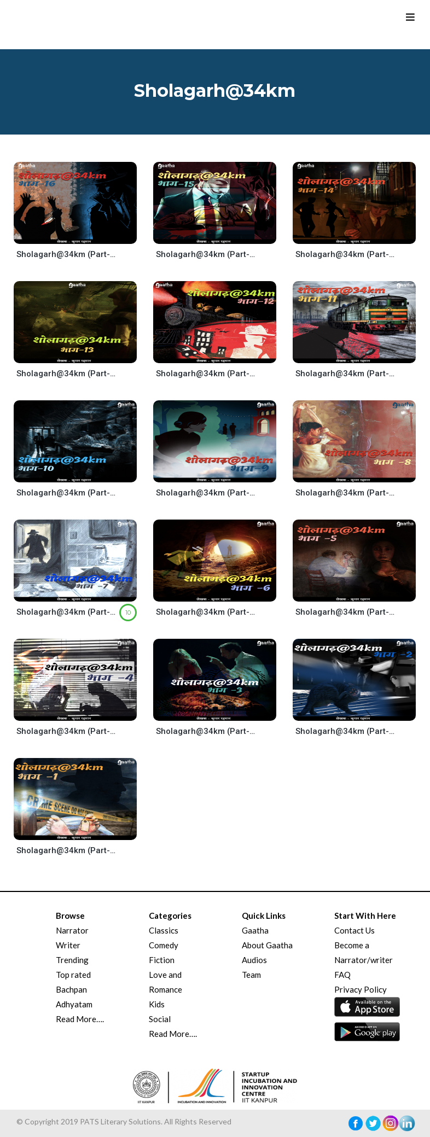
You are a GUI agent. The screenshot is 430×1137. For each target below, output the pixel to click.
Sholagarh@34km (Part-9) (206, 493)
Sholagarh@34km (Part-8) (346, 493)
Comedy (163, 945)
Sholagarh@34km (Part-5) (346, 612)
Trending (72, 960)
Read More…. (80, 1019)
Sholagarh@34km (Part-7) (67, 612)
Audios (254, 960)
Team (251, 974)
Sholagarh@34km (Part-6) (206, 612)
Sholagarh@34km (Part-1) (67, 850)
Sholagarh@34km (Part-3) (206, 731)
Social (160, 1019)
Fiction (162, 960)
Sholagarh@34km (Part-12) (206, 373)
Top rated (73, 974)
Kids (157, 1004)
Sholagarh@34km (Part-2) (346, 731)
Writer (68, 945)
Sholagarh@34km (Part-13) (67, 373)
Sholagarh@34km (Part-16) (67, 254)
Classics (163, 930)
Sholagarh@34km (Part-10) (67, 493)
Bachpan (71, 989)
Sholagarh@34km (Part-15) (206, 254)
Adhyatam (74, 1004)
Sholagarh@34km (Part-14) (346, 254)
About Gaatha (267, 945)
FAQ (342, 974)
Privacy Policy (360, 989)
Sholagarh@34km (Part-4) (67, 731)
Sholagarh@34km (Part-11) (346, 373)
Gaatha (255, 930)
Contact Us (354, 930)
